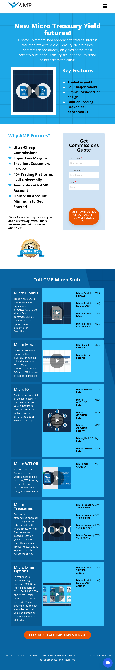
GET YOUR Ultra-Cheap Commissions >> (57, 635)
